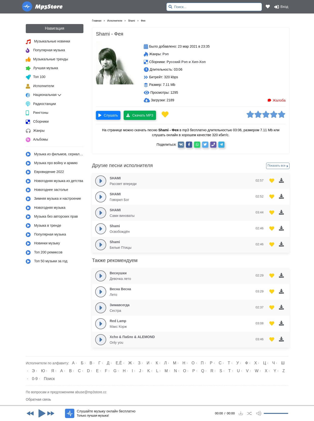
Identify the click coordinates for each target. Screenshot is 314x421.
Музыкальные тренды (47, 59)
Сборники (37, 121)
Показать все (277, 166)
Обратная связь (38, 399)
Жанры (35, 131)
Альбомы (37, 139)
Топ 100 (35, 77)
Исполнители (40, 86)
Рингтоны (37, 113)
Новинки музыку (43, 243)
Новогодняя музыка (45, 208)
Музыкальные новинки (48, 41)
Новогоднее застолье (47, 190)
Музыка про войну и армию (52, 163)
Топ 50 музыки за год (46, 261)
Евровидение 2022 (45, 172)
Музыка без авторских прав (52, 216)
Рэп (165, 54)
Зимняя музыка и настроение (53, 199)
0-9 (35, 379)
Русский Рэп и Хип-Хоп (186, 62)
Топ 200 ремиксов (44, 252)
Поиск (49, 379)
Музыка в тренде (43, 225)
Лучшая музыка (42, 68)
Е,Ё (119, 363)
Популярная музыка (45, 50)
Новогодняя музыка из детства (54, 181)
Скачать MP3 (139, 115)
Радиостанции (41, 104)
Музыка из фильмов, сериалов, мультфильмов (54, 154)
